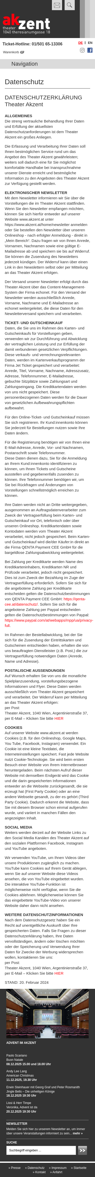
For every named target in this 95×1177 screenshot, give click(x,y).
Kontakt (39, 1172)
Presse (15, 1168)
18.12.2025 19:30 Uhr (21, 1095)
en (90, 43)
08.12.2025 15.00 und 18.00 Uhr (28, 1064)
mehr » (78, 1133)
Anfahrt (56, 1172)
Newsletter (16, 1124)
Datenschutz (35, 1168)
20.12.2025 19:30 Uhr (21, 1111)
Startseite (78, 1168)
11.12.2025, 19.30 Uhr (21, 1080)
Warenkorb (11, 52)
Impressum (57, 1168)
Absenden (83, 1151)
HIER (59, 718)
